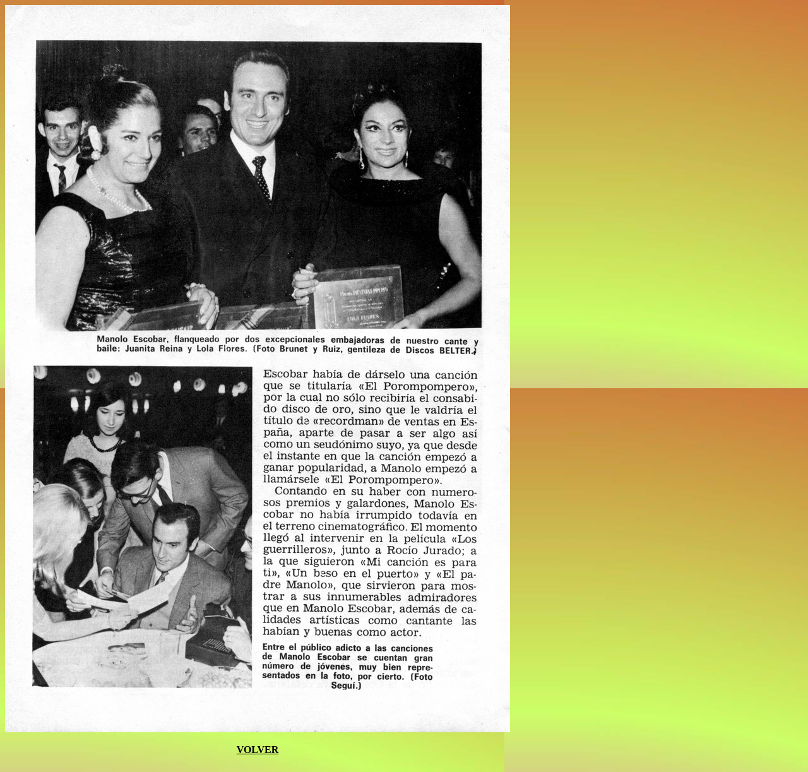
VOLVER (258, 749)
